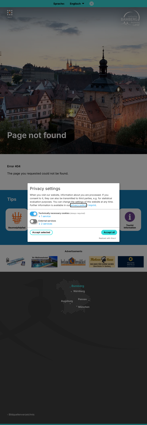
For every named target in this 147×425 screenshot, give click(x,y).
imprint (92, 205)
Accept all (109, 232)
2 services (45, 223)
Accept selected (41, 232)
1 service (44, 216)
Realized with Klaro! (107, 238)
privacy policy (78, 205)
